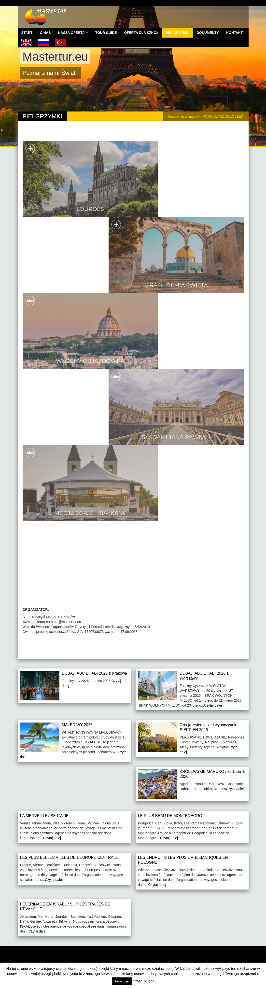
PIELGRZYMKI (177, 33)
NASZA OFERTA (73, 33)
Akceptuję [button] (122, 981)
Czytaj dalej (213, 705)
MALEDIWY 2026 (77, 725)
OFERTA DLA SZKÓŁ (141, 33)
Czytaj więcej (144, 981)
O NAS (45, 33)
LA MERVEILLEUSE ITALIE (44, 816)
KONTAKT (234, 33)
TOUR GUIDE (106, 33)
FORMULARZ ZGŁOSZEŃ (223, 116)
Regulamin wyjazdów (184, 116)
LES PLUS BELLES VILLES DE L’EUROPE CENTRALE (69, 857)
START (27, 33)
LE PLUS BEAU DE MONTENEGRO (170, 816)
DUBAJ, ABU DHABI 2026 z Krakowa (94, 673)
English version (26, 42)
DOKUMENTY (208, 33)
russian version (43, 42)
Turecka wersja (60, 42)
